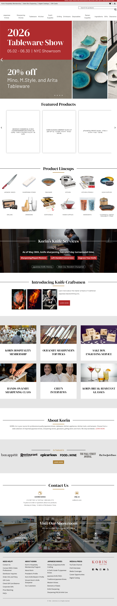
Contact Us (6, 565)
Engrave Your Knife (87, 258)
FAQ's (5, 593)
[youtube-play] (104, 569)
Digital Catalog (75, 578)
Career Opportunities (77, 575)
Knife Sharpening (53, 589)
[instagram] (100, 569)
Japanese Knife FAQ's (54, 576)
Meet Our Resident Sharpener (71, 266)
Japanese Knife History (42, 266)
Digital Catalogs (43, 3)
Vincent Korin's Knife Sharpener (32, 581)
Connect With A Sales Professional (10, 569)
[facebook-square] (93, 569)
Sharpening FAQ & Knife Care (57, 592)
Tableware (33, 16)
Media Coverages (76, 571)
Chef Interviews (75, 568)
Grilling (59, 16)
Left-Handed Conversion (62, 258)
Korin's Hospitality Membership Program (32, 566)
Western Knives (52, 582)
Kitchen (41, 16)
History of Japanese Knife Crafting (56, 566)
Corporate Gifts (8, 587)
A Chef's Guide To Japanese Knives (56, 571)
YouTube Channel (76, 565)
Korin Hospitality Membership (11, 3)
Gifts (106, 16)
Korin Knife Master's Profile (34, 577)
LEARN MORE (64, 303)
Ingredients (99, 16)
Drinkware (67, 16)
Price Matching (8, 590)
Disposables (76, 16)
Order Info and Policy (10, 577)
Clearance (112, 16)
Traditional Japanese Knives (56, 579)
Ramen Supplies (87, 16)
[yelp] (108, 569)
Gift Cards (54, 3)
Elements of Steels (53, 586)
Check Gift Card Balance (11, 583)
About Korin (29, 570)
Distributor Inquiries (10, 574)
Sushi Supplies (50, 16)
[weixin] (97, 569)
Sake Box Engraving (29, 3)
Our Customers (30, 586)
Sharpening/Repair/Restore (33, 258)
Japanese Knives (6, 16)
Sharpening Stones (21, 16)
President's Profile (31, 574)
